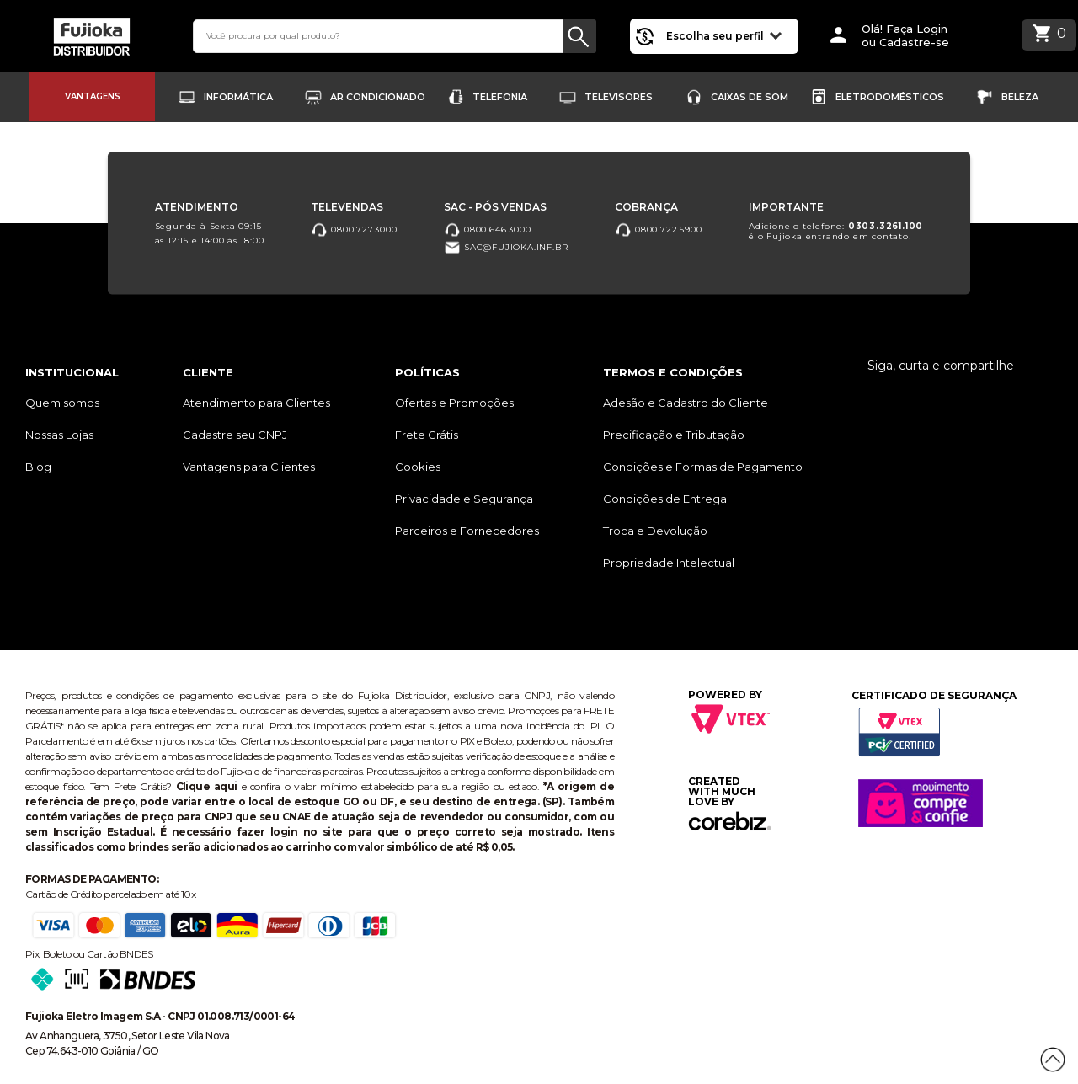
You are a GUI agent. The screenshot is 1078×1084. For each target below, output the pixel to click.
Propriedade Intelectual (668, 562)
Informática (238, 97)
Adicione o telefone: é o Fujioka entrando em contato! (836, 231)
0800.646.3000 (487, 229)
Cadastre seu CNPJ (235, 434)
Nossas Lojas (59, 434)
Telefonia (499, 97)
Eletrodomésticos (889, 97)
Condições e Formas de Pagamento (703, 466)
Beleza (1019, 97)
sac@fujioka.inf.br (506, 248)
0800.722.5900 (658, 229)
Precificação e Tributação (673, 434)
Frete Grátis (426, 434)
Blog (38, 466)
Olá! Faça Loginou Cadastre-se (905, 36)
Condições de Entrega (665, 498)
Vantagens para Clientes (249, 466)
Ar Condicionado (377, 97)
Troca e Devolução (655, 530)
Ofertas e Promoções (454, 402)
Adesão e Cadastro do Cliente (685, 402)
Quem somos (62, 402)
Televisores (618, 97)
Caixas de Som (749, 97)
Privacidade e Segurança (464, 498)
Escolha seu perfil (724, 35)
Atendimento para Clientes (256, 402)
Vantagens (92, 96)
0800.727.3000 (354, 229)
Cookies (417, 466)
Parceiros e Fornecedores (467, 530)
